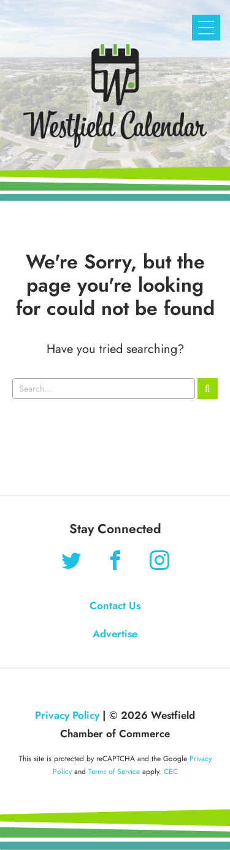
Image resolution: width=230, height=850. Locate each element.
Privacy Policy (67, 715)
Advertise (115, 633)
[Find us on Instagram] (159, 562)
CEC (171, 771)
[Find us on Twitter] (71, 562)
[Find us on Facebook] (115, 562)
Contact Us (115, 605)
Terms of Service (114, 771)
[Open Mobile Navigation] (206, 27)
